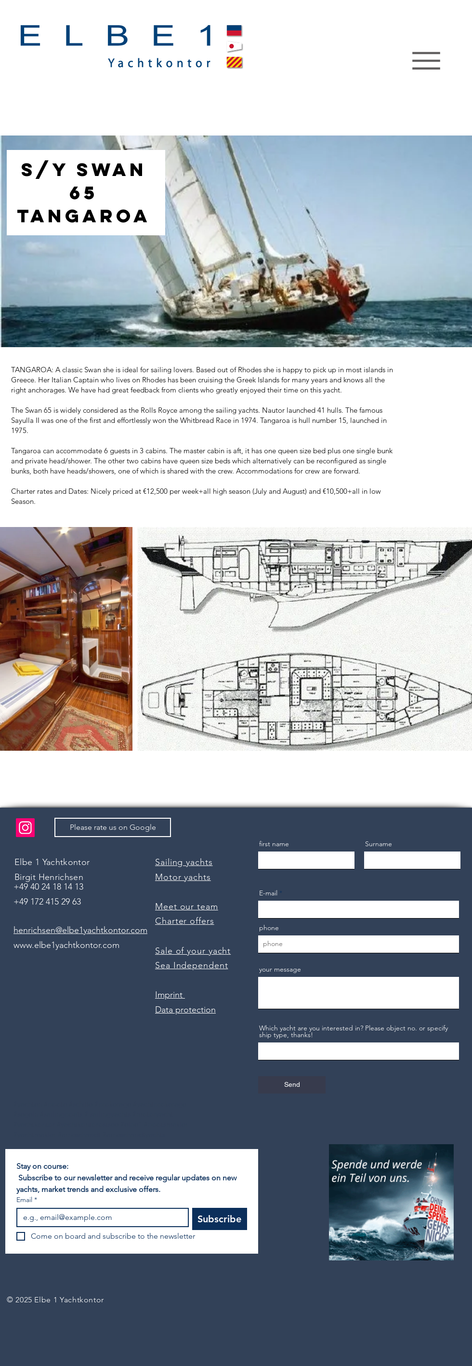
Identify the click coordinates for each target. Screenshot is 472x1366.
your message (280, 969)
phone (269, 927)
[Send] (292, 1085)
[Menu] (426, 60)
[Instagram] (25, 827)
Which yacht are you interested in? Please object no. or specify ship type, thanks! (353, 1031)
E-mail (268, 893)
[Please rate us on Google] (112, 827)
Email (26, 1200)
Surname (378, 843)
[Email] (99, 1217)
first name (274, 843)
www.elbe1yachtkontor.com (66, 945)
